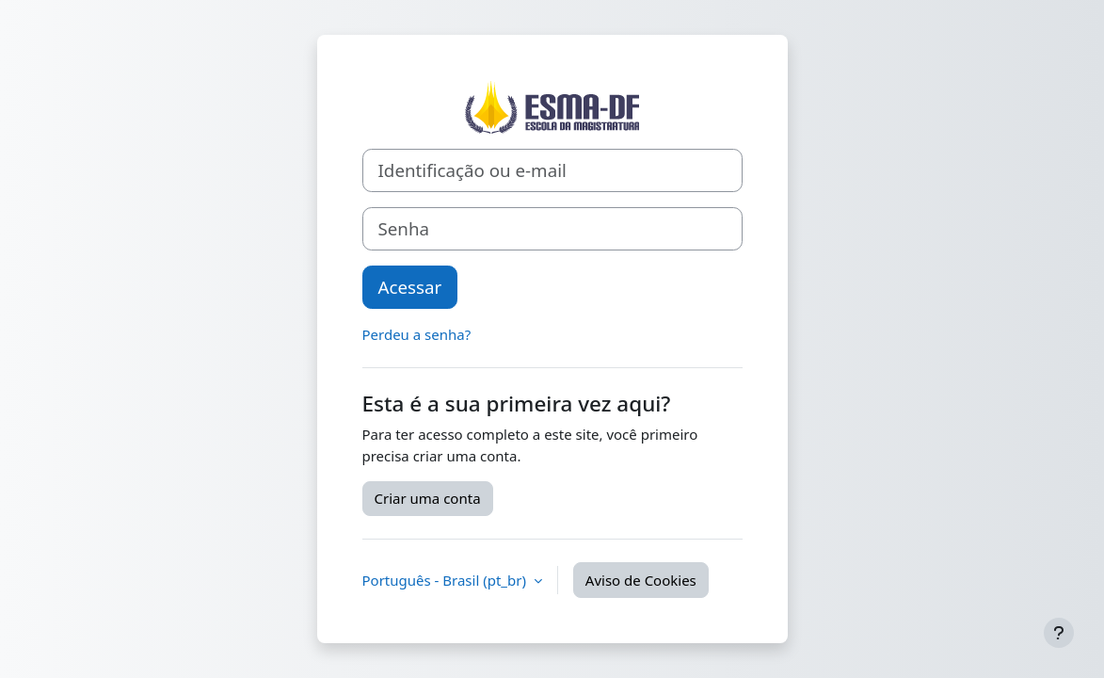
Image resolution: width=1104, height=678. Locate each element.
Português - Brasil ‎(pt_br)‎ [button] (446, 580)
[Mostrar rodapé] (1059, 633)
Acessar (410, 287)
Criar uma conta (428, 498)
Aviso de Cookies (640, 580)
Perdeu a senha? (417, 334)
